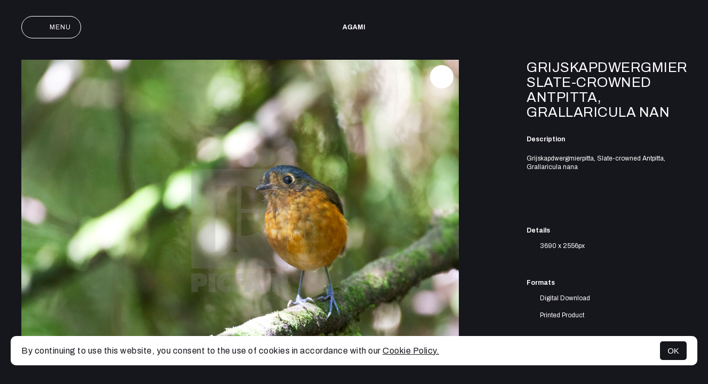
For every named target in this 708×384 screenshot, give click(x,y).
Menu (51, 27)
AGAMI (354, 27)
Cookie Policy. (411, 350)
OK (673, 350)
